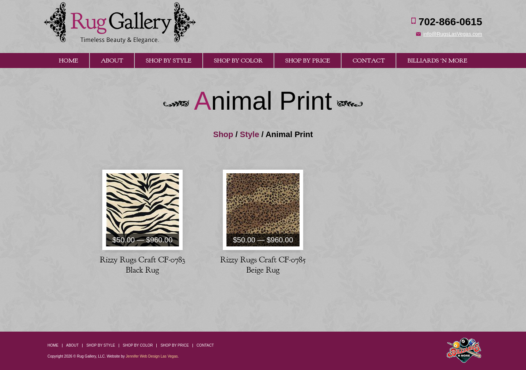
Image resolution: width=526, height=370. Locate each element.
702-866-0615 (450, 21)
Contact (368, 60)
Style (249, 134)
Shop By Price (307, 60)
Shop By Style (168, 60)
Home (68, 60)
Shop (223, 134)
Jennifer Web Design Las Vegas (152, 356)
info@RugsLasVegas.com (452, 34)
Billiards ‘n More (437, 60)
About (112, 60)
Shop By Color (238, 60)
